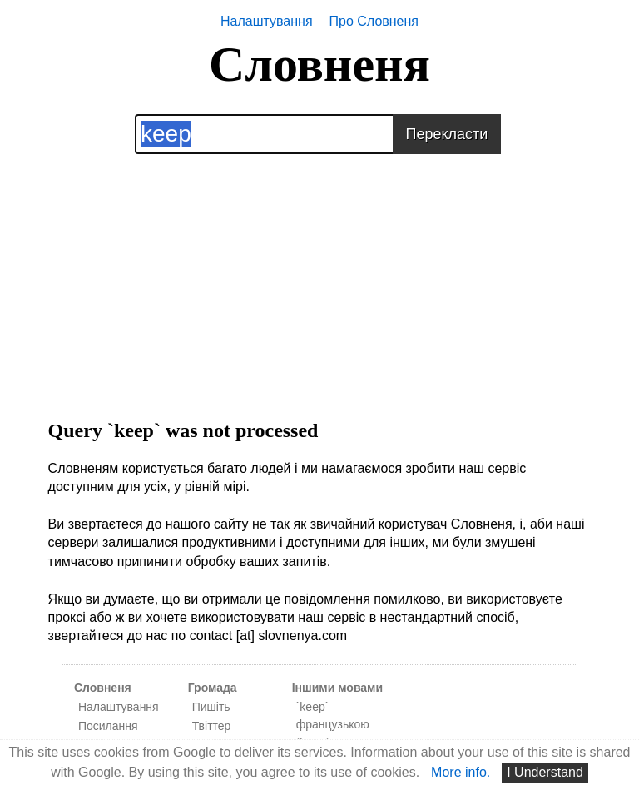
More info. (460, 772)
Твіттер (211, 726)
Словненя (319, 64)
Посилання (108, 726)
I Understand (545, 772)
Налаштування (266, 21)
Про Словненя (374, 21)
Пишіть (211, 706)
